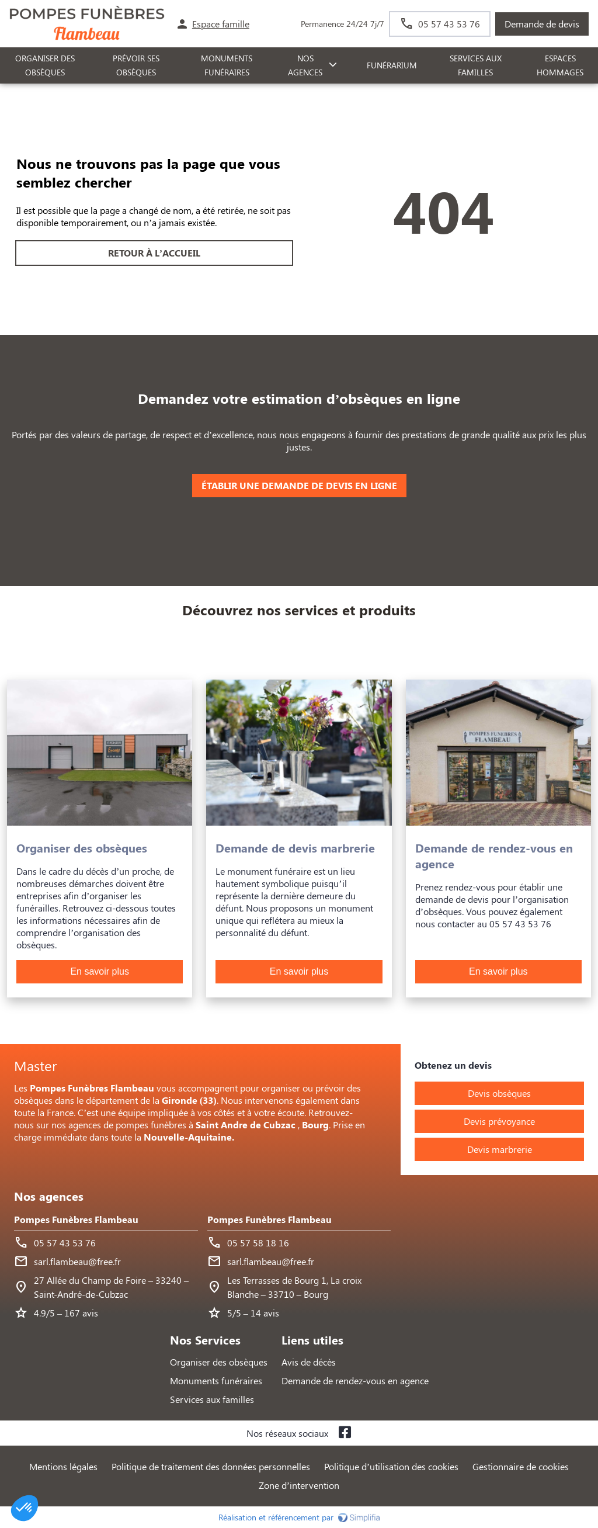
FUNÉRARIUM (392, 65)
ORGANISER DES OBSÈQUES (45, 65)
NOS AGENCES (305, 65)
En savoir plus (99, 971)
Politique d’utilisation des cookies (391, 1466)
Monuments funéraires (226, 65)
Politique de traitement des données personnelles (211, 1466)
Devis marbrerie (499, 1149)
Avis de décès (308, 1362)
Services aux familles (212, 1399)
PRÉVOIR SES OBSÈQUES (136, 65)
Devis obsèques (499, 1093)
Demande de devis (542, 24)
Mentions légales (63, 1466)
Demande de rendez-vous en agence (355, 1380)
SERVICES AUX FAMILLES (476, 65)
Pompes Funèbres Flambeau (76, 1219)
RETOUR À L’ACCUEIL (154, 253)
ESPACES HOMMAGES (560, 65)
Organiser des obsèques (218, 1362)
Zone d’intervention (299, 1485)
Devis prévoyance (499, 1121)
